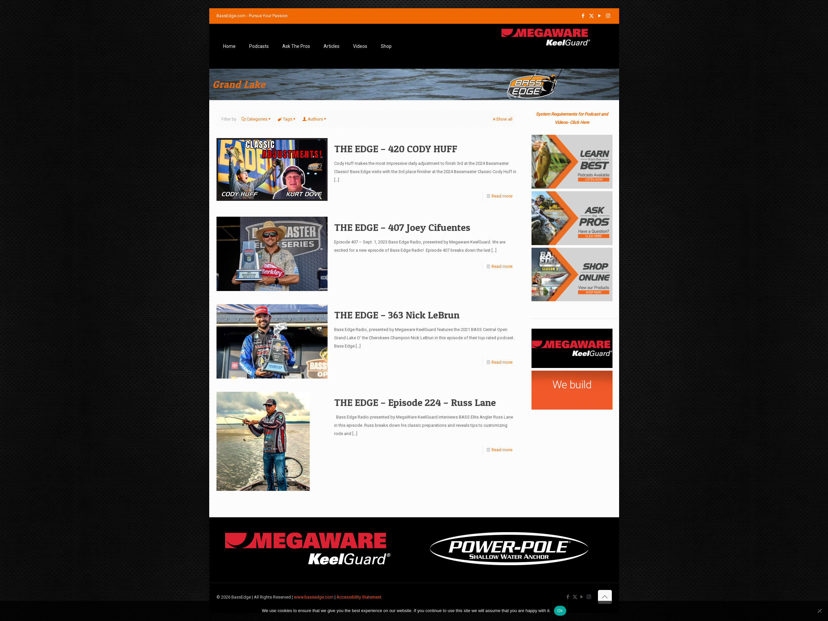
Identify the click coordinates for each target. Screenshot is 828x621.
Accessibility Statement (358, 597)
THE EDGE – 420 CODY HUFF (395, 149)
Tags (287, 119)
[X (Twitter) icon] (591, 16)
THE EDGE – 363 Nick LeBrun (396, 315)
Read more (502, 196)
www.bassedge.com (314, 597)
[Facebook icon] (583, 16)
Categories (256, 119)
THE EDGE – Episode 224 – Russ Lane (415, 402)
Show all (502, 119)
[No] (819, 610)
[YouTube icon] (599, 16)
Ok (560, 610)
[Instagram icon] (608, 16)
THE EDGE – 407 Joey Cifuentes (402, 227)
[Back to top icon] (605, 597)
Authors (314, 119)
